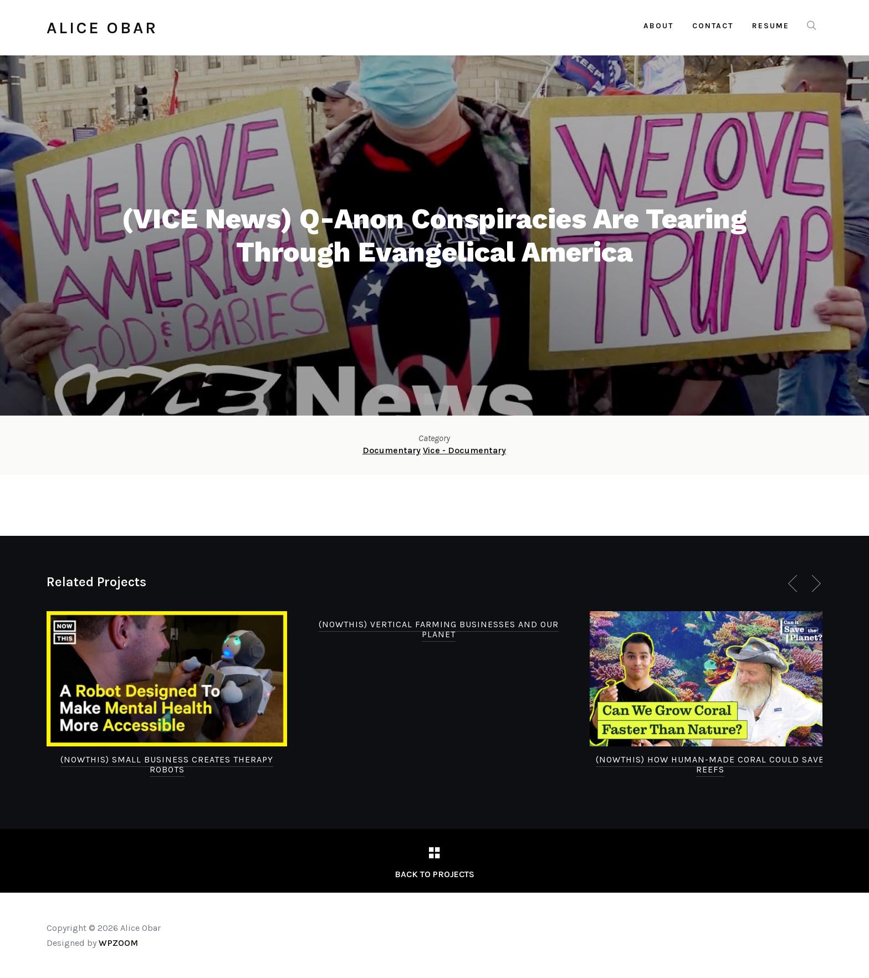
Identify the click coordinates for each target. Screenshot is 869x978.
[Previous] (794, 583)
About (658, 25)
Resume (770, 25)
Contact (712, 25)
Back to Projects (434, 874)
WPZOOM (118, 943)
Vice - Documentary (464, 450)
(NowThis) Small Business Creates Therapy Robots (166, 764)
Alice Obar (102, 28)
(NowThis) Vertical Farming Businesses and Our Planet (439, 629)
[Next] (814, 583)
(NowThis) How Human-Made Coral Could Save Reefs (710, 764)
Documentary (391, 450)
